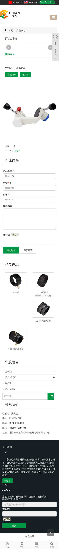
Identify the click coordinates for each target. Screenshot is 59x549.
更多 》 (7, 481)
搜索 (14, 525)
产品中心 (20, 30)
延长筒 (8, 371)
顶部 (51, 544)
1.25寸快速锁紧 (43, 320)
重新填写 (28, 250)
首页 (10, 30)
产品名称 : (9, 171)
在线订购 (11, 74)
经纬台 (8, 383)
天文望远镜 (10, 377)
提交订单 (11, 250)
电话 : (7, 183)
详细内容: (8, 206)
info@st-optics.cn (17, 428)
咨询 (37, 544)
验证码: (7, 235)
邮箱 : (7, 194)
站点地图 (29, 536)
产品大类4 (10, 389)
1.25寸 (17, 151)
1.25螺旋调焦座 (16, 349)
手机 (22, 544)
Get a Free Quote (47, 2)
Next (50, 47)
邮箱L (25, 74)
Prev (8, 47)
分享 (7, 544)
